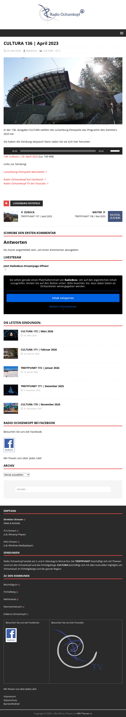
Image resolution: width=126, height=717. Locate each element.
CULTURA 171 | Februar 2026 (39, 349)
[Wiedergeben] (8, 151)
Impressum (10, 696)
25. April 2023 (14, 50)
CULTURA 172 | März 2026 (37, 331)
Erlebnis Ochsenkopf (16, 614)
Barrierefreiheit (12, 703)
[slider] (58, 151)
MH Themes (84, 713)
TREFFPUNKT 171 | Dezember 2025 (42, 386)
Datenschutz (10, 700)
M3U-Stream (12, 541)
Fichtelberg (11, 591)
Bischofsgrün (12, 584)
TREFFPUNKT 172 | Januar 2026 (40, 368)
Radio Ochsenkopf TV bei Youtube (26, 183)
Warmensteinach (14, 606)
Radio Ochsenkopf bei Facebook (25, 179)
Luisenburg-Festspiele (26, 203)
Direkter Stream (14, 519)
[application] (63, 151)
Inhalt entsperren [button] (63, 298)
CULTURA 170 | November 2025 (40, 404)
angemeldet (23, 250)
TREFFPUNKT (82, 561)
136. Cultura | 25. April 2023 (21, 156)
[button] (121, 32)
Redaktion (31, 50)
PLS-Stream (11, 530)
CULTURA (48, 50)
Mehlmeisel (11, 599)
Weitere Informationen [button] (63, 306)
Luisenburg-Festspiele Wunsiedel (25, 172)
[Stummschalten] (107, 151)
